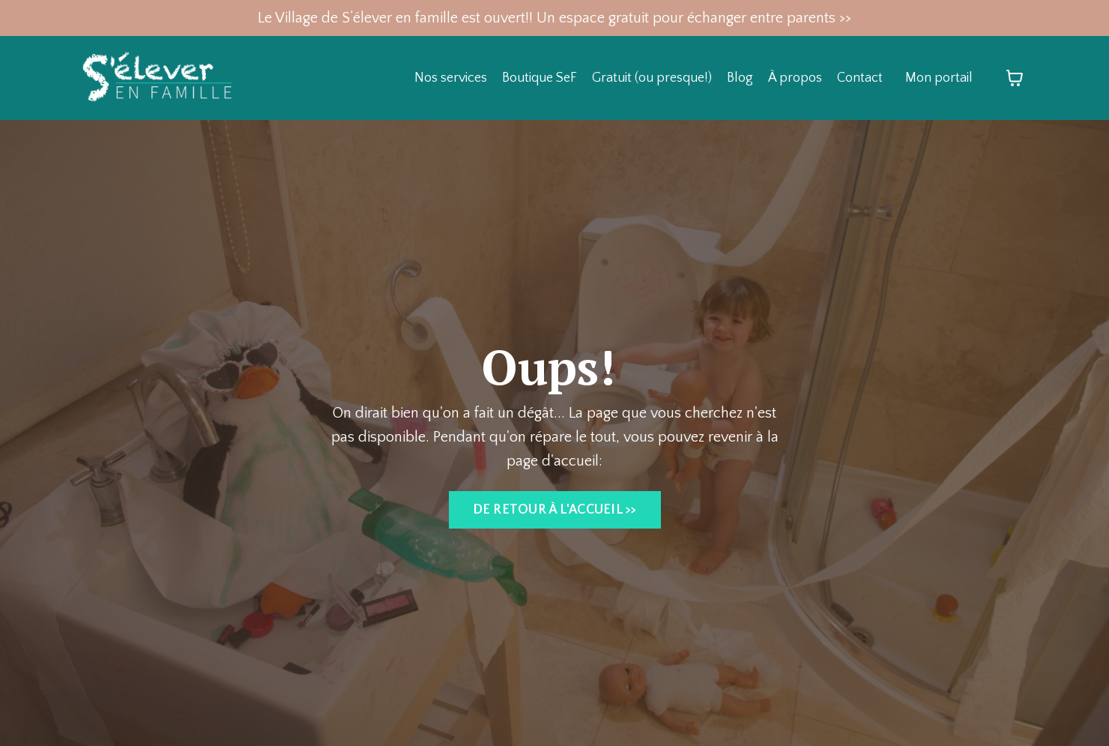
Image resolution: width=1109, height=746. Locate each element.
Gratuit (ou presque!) (652, 77)
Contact (860, 77)
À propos (795, 77)
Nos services (450, 77)
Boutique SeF (539, 77)
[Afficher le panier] (1015, 78)
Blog (740, 77)
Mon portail (939, 77)
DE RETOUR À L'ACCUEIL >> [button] (555, 509)
